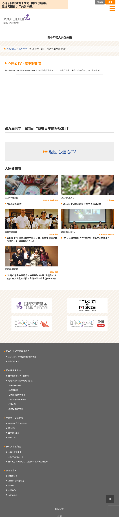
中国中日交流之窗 (14, 417)
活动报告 (12, 428)
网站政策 (59, 508)
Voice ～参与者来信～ (17, 480)
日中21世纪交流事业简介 (18, 351)
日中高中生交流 (13, 370)
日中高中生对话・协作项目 (19, 376)
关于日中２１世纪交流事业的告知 (22, 356)
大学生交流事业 (14, 452)
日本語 (100, 2)
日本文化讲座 (13, 432)
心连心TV (12, 404)
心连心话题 (13, 495)
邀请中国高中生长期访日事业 (20, 380)
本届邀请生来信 (15, 385)
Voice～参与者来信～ (17, 399)
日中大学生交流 (13, 446)
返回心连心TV (62, 151)
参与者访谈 (13, 390)
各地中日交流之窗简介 (17, 423)
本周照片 (12, 485)
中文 (110, 2)
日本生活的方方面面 (16, 394)
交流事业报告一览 (15, 456)
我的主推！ (13, 437)
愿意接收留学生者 (15, 408)
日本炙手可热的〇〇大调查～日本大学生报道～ (28, 461)
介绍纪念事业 (13, 361)
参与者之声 (11, 470)
